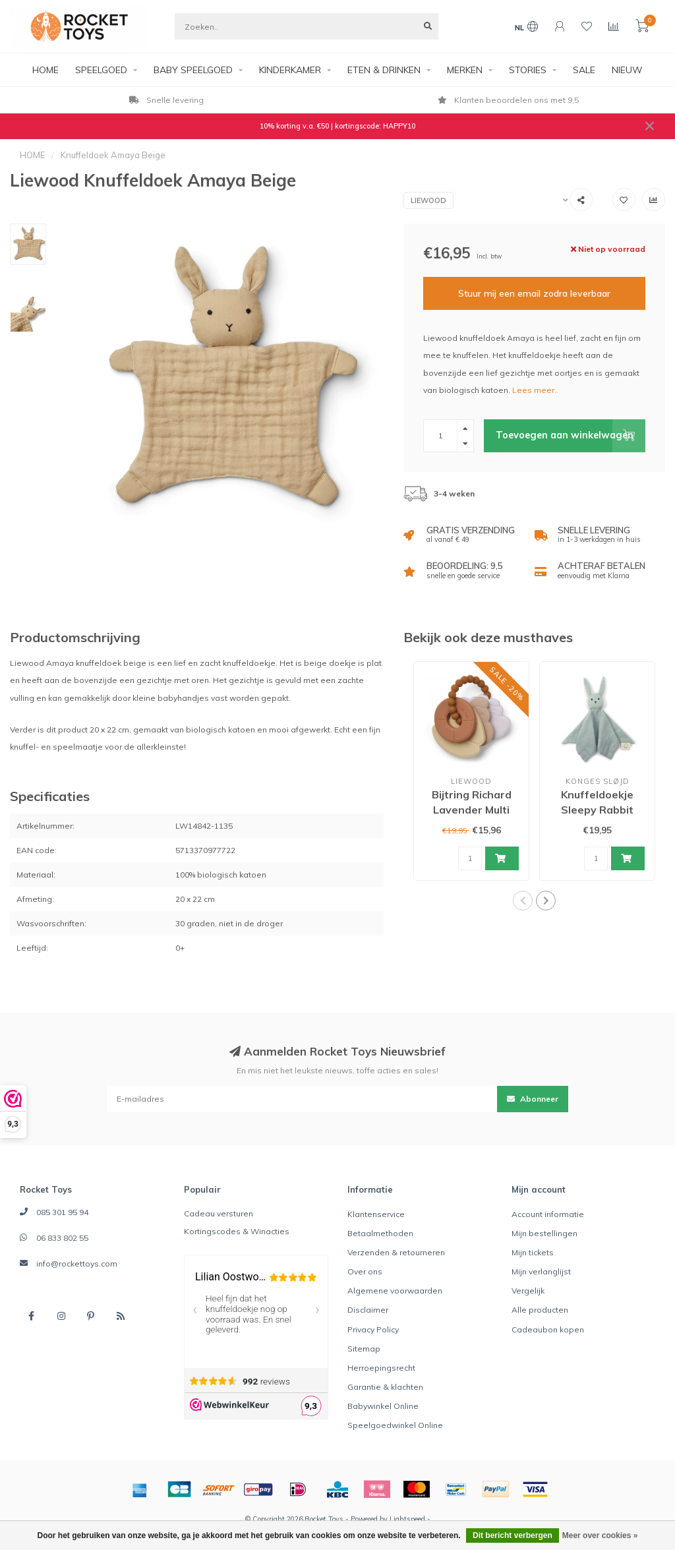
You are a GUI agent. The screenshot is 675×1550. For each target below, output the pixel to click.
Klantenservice (376, 1214)
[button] (523, 900)
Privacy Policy (373, 1329)
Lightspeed (407, 1519)
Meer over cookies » (600, 1535)
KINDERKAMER (290, 70)
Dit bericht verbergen (512, 1535)
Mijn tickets (533, 1252)
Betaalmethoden (380, 1233)
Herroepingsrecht (381, 1368)
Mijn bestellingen (544, 1233)
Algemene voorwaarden (394, 1291)
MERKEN (465, 70)
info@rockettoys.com (76, 1263)
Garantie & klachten (385, 1387)
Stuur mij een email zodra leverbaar (534, 293)
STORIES (527, 70)
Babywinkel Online (383, 1406)
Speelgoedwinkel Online (395, 1425)
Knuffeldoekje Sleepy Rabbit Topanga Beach (597, 809)
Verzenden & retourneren (396, 1252)
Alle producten (540, 1310)
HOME (45, 70)
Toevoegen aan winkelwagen (570, 435)
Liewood (428, 200)
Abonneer (532, 1099)
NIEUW (627, 70)
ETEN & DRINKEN (384, 70)
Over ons (364, 1271)
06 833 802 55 (62, 1238)
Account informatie (548, 1214)
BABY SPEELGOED (193, 70)
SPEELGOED (101, 70)
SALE (584, 70)
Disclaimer (367, 1310)
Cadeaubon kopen (548, 1329)
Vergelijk (528, 1291)
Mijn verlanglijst (541, 1271)
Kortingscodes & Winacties (236, 1231)
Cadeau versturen (218, 1213)
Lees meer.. (535, 390)
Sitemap (363, 1349)
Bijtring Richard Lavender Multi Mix (472, 809)
